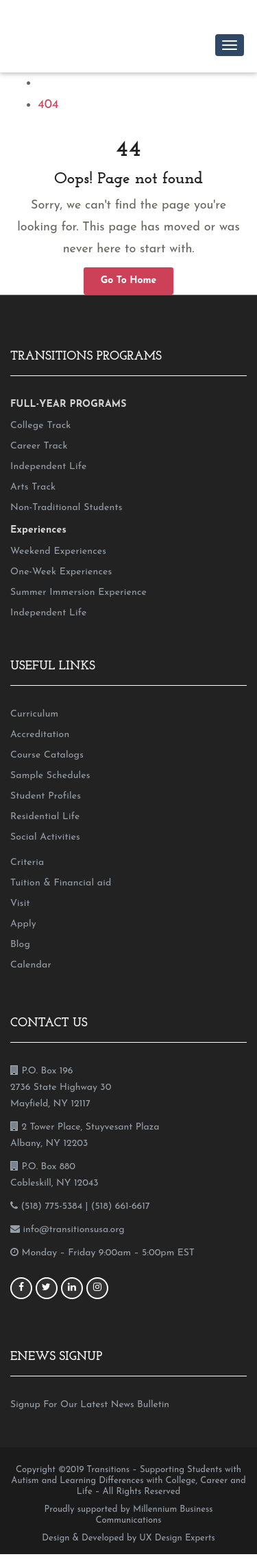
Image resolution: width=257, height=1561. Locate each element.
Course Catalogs (47, 755)
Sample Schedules (50, 776)
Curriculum (34, 714)
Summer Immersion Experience (78, 592)
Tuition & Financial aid (60, 883)
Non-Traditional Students (66, 508)
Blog (20, 944)
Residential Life (44, 817)
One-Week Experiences (61, 572)
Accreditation (39, 735)
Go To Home (129, 281)
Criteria (27, 862)
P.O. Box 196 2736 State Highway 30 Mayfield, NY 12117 (60, 1087)
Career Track (39, 446)
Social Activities (45, 837)
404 (48, 104)
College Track (40, 426)
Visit (20, 903)
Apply (23, 924)
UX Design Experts (177, 1538)
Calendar (30, 965)
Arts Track (33, 487)
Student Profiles (45, 796)
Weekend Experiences (58, 551)
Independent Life (48, 467)
